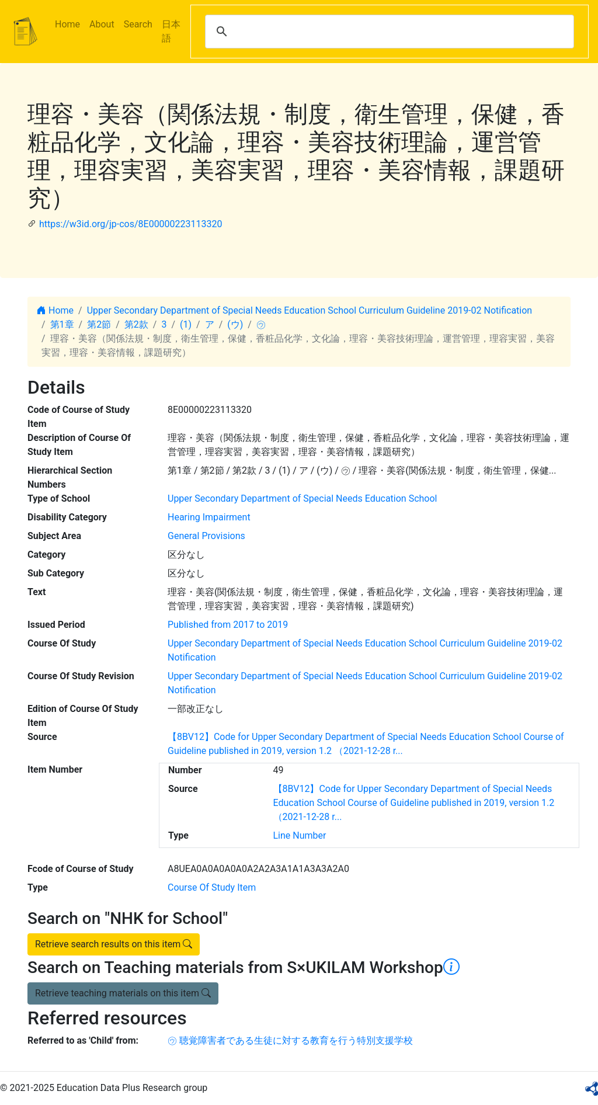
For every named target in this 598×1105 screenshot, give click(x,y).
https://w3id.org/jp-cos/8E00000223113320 (130, 224)
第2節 (99, 324)
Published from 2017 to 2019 (228, 624)
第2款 (136, 324)
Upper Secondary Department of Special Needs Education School (302, 498)
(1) (186, 324)
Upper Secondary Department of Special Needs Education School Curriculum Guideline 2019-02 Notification (310, 310)
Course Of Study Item (212, 887)
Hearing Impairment (209, 517)
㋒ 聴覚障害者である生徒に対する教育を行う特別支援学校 (290, 1040)
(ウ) (235, 324)
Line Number (299, 835)
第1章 (62, 324)
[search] (387, 32)
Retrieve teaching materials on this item (123, 993)
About (101, 24)
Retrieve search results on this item (113, 944)
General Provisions (206, 535)
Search (138, 24)
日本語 (171, 31)
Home (67, 24)
